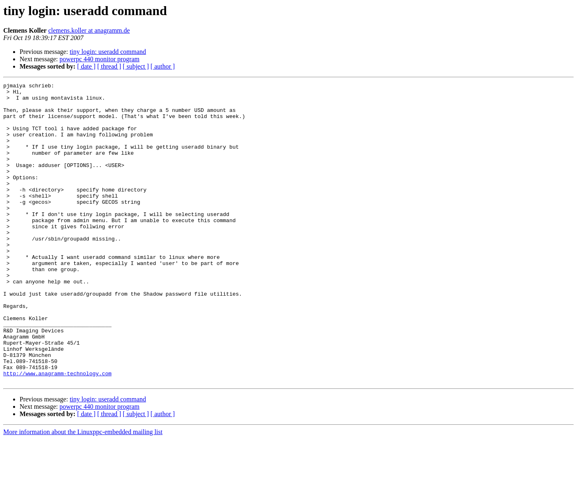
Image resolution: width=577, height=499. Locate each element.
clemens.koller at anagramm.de (89, 30)
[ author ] (163, 66)
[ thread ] (109, 66)
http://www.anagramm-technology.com (57, 432)
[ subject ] (136, 66)
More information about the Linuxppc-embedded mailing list (82, 491)
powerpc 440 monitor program (100, 59)
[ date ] (86, 66)
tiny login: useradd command (108, 51)
